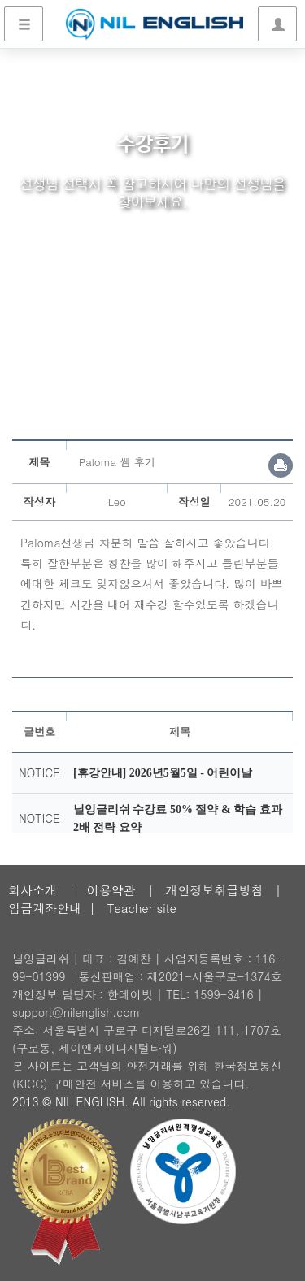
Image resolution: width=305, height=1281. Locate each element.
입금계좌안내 (44, 907)
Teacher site (141, 907)
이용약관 (111, 889)
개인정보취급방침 (214, 889)
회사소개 (32, 889)
